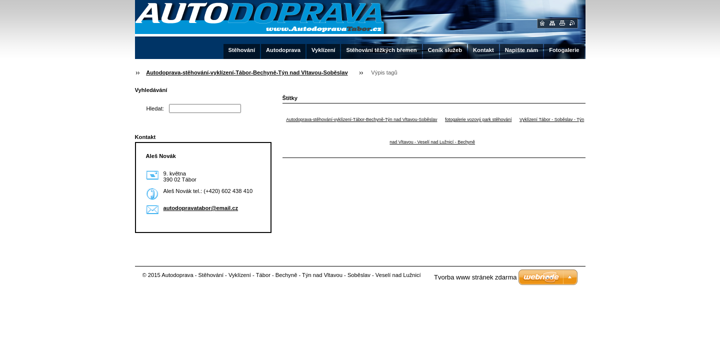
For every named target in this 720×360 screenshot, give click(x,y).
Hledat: (155, 109)
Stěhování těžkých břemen (381, 50)
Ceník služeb (445, 50)
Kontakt (483, 50)
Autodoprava (283, 50)
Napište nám (521, 50)
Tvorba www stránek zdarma (475, 277)
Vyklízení (323, 50)
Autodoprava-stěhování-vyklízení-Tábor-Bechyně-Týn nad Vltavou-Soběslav (247, 73)
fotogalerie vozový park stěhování (478, 119)
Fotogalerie (564, 50)
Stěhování (241, 50)
